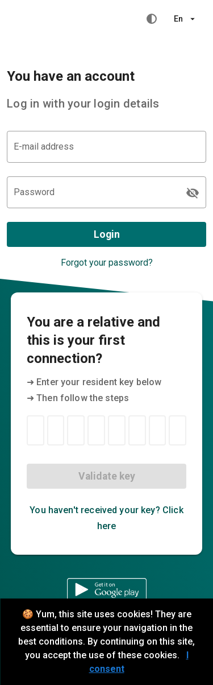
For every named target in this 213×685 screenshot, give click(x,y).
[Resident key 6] (137, 430)
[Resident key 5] (117, 430)
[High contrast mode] (151, 19)
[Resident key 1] (35, 430)
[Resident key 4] (96, 430)
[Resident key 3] (76, 430)
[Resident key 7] (157, 430)
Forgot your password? (107, 262)
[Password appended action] (192, 193)
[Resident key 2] (56, 430)
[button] (184, 19)
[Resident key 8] (177, 430)
